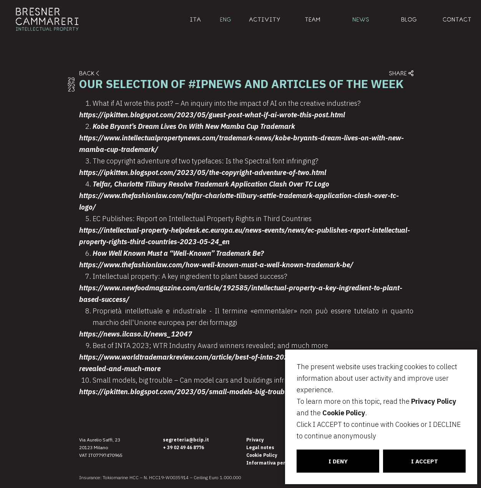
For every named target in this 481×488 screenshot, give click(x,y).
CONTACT (457, 19)
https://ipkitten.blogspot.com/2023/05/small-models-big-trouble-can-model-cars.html (219, 391)
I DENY (338, 461)
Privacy (255, 440)
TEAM (312, 19)
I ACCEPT (424, 461)
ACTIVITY (264, 19)
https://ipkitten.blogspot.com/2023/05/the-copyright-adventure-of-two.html (202, 172)
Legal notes (260, 447)
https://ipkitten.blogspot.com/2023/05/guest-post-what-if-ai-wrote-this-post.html (212, 114)
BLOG (409, 19)
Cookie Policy (343, 412)
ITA (195, 19)
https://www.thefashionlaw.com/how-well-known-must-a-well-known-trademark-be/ (216, 264)
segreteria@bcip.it (186, 440)
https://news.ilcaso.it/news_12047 (135, 334)
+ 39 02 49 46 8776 (183, 447)
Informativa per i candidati (279, 463)
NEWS (360, 19)
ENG (225, 19)
